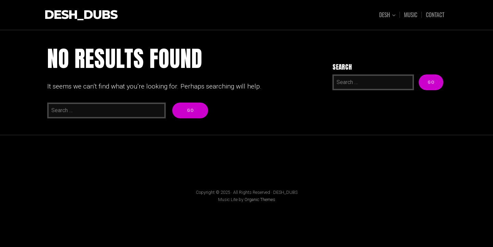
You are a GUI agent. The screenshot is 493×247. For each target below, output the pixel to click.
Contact (435, 15)
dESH (384, 15)
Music (410, 15)
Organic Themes (259, 199)
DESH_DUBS (81, 15)
